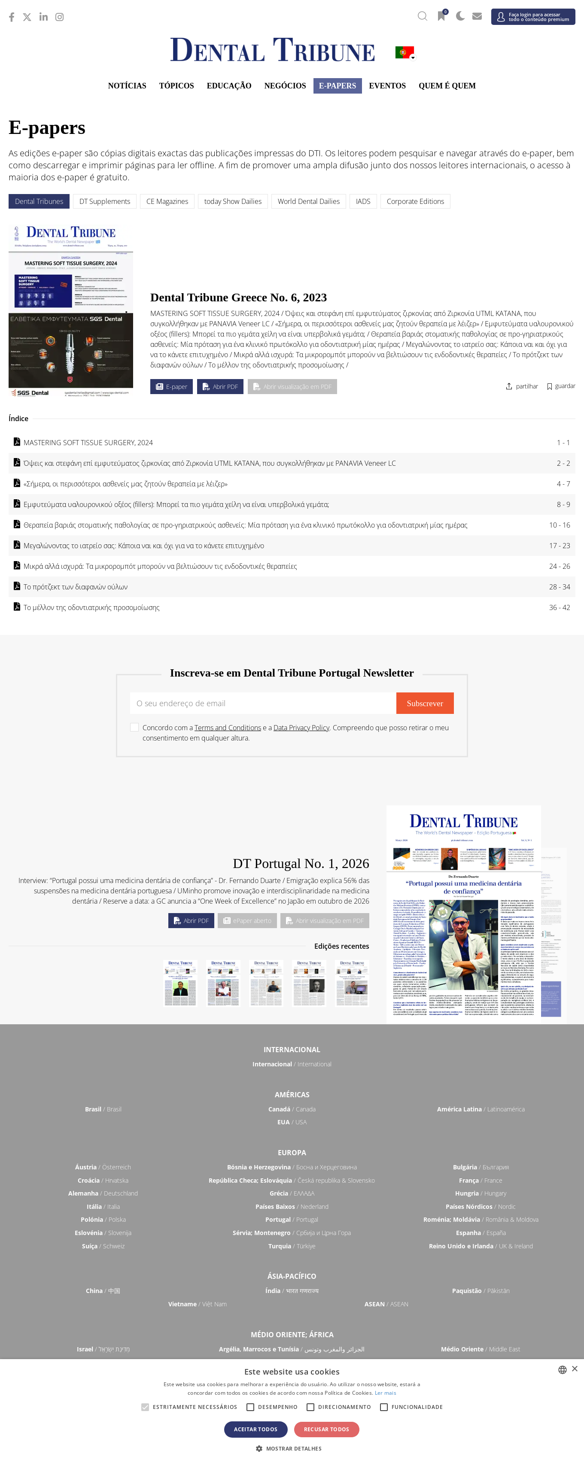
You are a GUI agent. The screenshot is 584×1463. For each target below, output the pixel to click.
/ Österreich (103, 1167)
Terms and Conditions (228, 727)
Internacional (292, 1049)
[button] (292, 1448)
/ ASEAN (386, 1304)
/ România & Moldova (480, 1219)
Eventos (387, 86)
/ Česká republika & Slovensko (292, 1180)
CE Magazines (167, 201)
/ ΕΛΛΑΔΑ (292, 1193)
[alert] (292, 1411)
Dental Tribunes (39, 201)
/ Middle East (480, 1349)
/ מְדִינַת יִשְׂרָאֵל (103, 1349)
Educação (229, 86)
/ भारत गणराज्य (292, 1291)
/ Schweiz (103, 1246)
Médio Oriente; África (292, 1334)
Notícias (127, 86)
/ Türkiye (292, 1246)
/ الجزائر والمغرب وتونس (292, 1349)
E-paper (171, 386)
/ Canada (292, 1109)
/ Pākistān (481, 1291)
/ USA (292, 1122)
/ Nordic (481, 1206)
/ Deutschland (103, 1193)
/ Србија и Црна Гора (292, 1233)
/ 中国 (103, 1291)
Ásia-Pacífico (292, 1276)
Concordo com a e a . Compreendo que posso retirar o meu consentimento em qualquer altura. (296, 733)
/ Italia (103, 1206)
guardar (565, 386)
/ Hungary (480, 1193)
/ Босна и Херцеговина (292, 1167)
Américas (292, 1094)
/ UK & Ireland (481, 1246)
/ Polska (103, 1219)
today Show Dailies (233, 201)
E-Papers (337, 86)
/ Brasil (103, 1109)
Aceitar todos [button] (255, 1429)
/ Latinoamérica (481, 1109)
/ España (481, 1233)
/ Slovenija (103, 1233)
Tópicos (176, 86)
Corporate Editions (415, 201)
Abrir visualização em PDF (292, 386)
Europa (292, 1152)
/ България (481, 1167)
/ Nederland (291, 1206)
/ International (292, 1064)
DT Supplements (104, 201)
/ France (480, 1180)
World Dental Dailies (309, 201)
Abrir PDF (220, 386)
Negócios (285, 86)
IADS (363, 201)
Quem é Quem (447, 86)
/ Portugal (291, 1219)
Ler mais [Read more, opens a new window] (385, 1392)
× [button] (574, 1369)
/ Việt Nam (197, 1304)
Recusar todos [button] (327, 1429)
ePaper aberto (247, 921)
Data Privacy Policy (301, 727)
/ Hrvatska (103, 1180)
